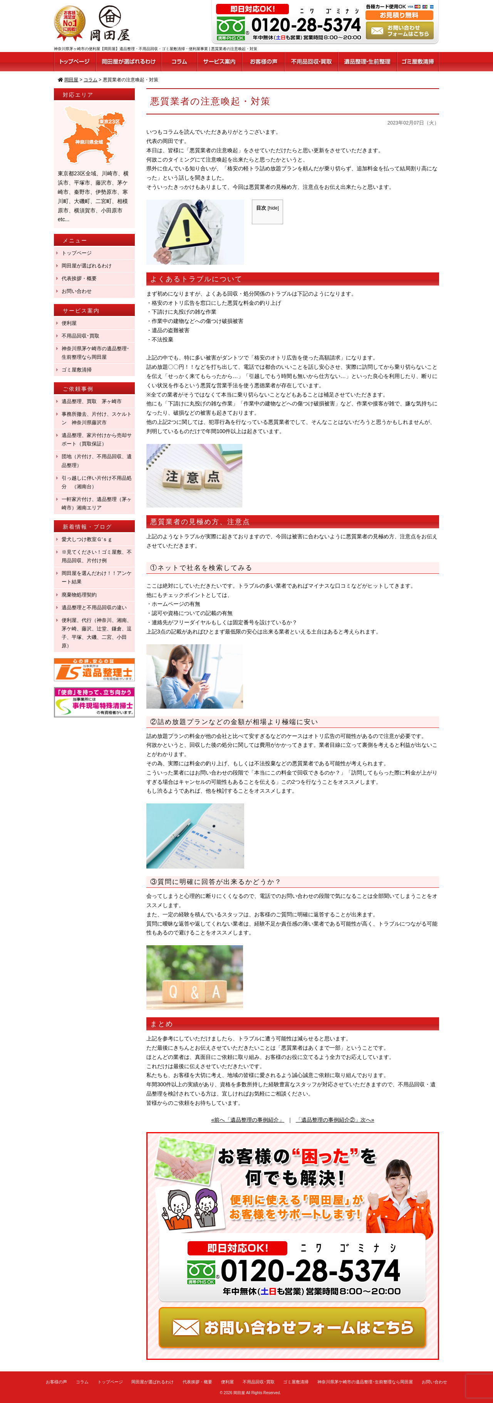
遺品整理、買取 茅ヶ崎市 (92, 401)
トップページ (77, 253)
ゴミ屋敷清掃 (77, 370)
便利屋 (69, 323)
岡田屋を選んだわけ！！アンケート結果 (97, 577)
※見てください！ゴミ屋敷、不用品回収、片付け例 (97, 556)
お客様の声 (56, 1381)
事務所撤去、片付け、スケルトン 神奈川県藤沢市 (97, 418)
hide (273, 208)
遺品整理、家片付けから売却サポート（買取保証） (97, 439)
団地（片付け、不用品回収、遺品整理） (97, 461)
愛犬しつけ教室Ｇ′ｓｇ (89, 539)
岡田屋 (239, 1393)
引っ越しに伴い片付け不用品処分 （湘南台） (97, 482)
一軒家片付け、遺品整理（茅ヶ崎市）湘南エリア (97, 503)
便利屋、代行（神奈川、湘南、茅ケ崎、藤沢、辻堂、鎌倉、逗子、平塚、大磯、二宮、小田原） (97, 633)
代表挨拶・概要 (79, 278)
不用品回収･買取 (80, 336)
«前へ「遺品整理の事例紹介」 (247, 1120)
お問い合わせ (77, 291)
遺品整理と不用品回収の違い (94, 607)
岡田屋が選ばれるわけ (87, 266)
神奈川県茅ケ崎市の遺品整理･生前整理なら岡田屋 (95, 353)
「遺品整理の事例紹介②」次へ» (335, 1120)
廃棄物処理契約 (82, 595)
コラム (82, 1381)
